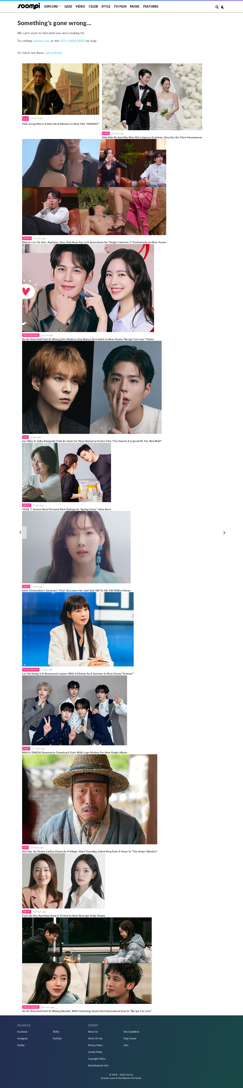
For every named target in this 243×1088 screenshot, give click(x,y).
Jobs (126, 1045)
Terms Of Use (95, 1038)
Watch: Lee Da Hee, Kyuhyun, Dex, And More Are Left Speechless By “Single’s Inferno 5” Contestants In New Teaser (94, 242)
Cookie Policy (95, 1052)
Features (150, 6)
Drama (26, 505)
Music (135, 6)
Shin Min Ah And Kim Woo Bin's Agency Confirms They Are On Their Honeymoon (152, 137)
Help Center (130, 1038)
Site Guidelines (131, 1031)
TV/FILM (120, 6)
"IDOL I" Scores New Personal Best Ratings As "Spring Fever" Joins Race (66, 509)
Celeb (93, 6)
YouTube (57, 1038)
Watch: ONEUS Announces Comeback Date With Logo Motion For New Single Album (74, 752)
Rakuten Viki (128, 1078)
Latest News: (54, 53)
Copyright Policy (96, 1058)
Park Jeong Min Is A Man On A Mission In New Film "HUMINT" (60, 123)
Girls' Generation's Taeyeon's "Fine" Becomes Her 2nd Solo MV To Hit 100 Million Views (76, 590)
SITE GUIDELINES (72, 41)
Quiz (68, 6)
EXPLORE (51, 6)
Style (105, 6)
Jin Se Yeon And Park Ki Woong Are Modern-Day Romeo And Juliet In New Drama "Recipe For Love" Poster (88, 339)
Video (80, 6)
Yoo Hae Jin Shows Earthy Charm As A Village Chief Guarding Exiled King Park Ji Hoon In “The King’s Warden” (89, 851)
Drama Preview (30, 335)
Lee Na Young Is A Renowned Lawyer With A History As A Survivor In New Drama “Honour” (78, 673)
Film (25, 119)
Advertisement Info (98, 1065)
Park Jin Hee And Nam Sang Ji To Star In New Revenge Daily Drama (63, 915)
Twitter (21, 1045)
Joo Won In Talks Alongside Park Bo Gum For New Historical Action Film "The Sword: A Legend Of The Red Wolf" (92, 440)
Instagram (22, 1038)
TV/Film (26, 238)
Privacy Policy (95, 1045)
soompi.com (41, 41)
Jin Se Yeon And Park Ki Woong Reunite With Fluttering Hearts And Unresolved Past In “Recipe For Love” (87, 1011)
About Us (93, 1031)
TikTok (56, 1031)
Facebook (22, 1031)
